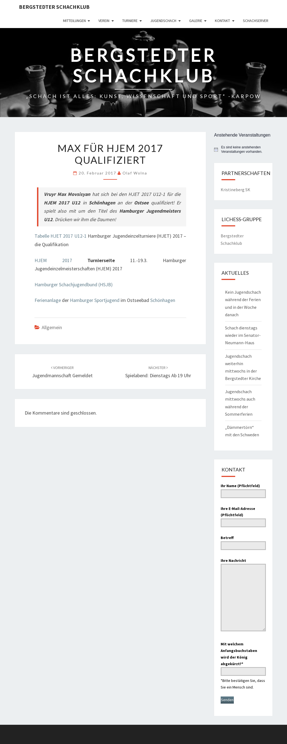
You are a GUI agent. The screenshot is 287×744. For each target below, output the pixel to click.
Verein (103, 20)
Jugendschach (163, 20)
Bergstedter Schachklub (54, 6)
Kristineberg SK (235, 189)
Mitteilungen (74, 20)
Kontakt (222, 20)
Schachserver (255, 20)
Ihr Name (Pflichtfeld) (243, 489)
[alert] (243, 149)
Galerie (195, 20)
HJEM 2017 (53, 260)
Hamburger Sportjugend (95, 300)
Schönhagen (162, 300)
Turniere (130, 20)
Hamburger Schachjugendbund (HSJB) (74, 284)
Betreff (243, 541)
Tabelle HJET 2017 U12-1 (61, 236)
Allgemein (52, 327)
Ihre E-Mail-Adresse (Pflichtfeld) (243, 515)
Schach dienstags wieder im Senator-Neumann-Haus (243, 335)
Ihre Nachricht (243, 595)
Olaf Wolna (135, 173)
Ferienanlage (48, 300)
